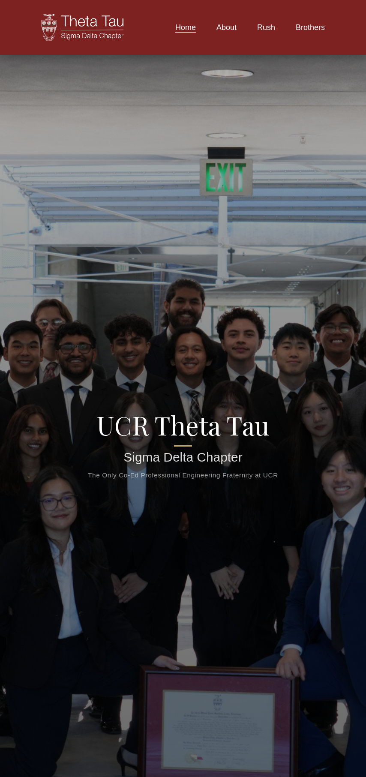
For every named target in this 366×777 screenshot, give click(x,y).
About (226, 27)
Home (185, 27)
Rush (266, 27)
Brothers (310, 27)
